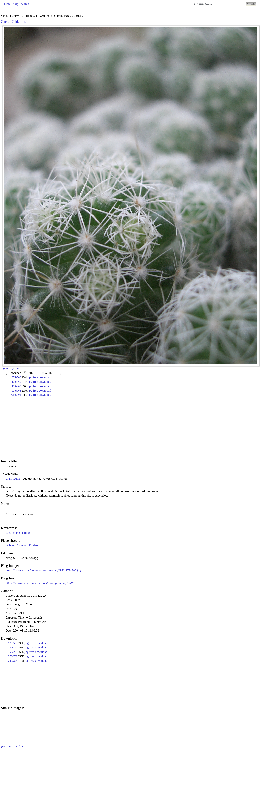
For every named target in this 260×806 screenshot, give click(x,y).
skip (15, 4)
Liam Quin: (37, 478)
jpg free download (39, 377)
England (34, 545)
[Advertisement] (27, 428)
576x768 (16, 390)
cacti (8, 532)
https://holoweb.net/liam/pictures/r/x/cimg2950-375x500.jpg (43, 570)
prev (6, 368)
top (24, 746)
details (21, 21)
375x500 (16, 377)
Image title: (9, 461)
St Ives (10, 545)
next (19, 368)
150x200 (16, 386)
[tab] (15, 373)
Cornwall (21, 545)
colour (26, 532)
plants (17, 532)
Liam (7, 4)
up (12, 368)
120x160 (16, 381)
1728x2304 (15, 394)
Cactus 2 (7, 21)
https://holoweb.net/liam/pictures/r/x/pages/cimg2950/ (39, 583)
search (25, 4)
